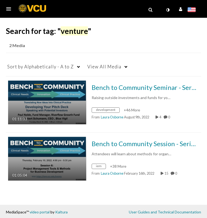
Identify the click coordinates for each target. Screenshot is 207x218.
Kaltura (61, 212)
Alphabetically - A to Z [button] (40, 66)
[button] (10, 9)
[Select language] (192, 10)
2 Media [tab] (17, 45)
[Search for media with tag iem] (101, 167)
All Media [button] (104, 66)
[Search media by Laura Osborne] (112, 117)
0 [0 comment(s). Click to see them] (169, 117)
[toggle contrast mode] (167, 10)
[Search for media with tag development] (108, 110)
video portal (40, 212)
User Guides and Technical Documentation (165, 212)
